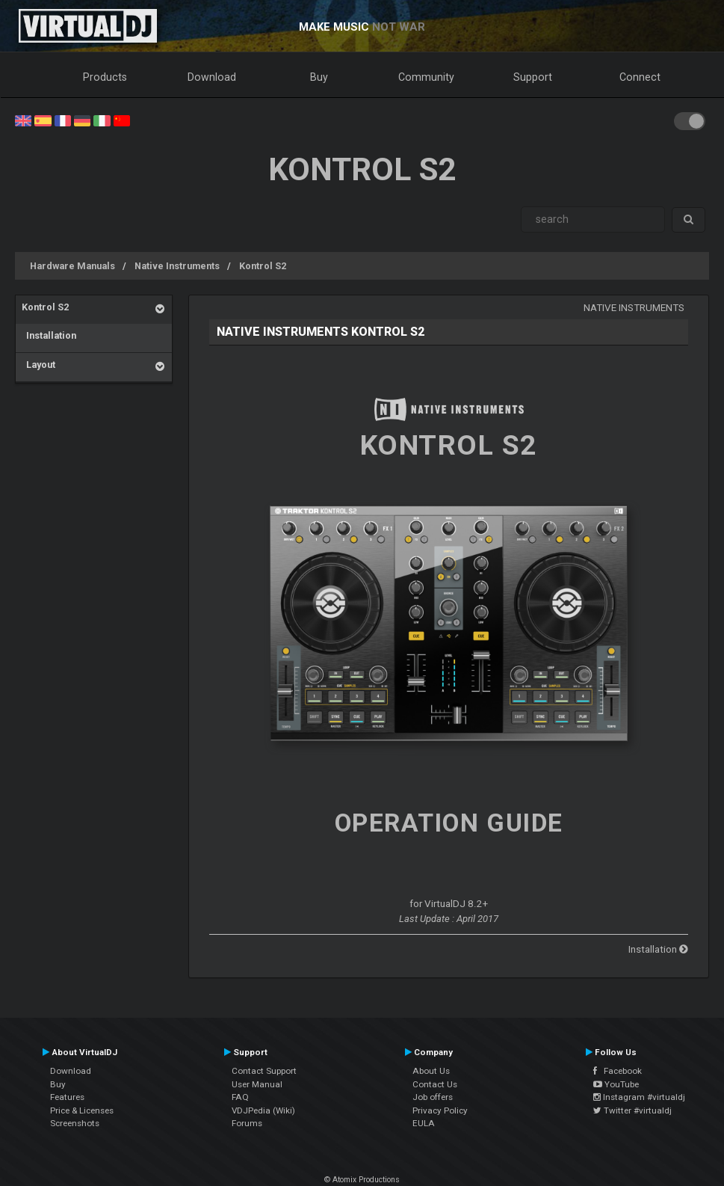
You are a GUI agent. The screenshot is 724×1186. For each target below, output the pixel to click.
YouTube (616, 1084)
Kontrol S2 (262, 265)
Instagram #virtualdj (639, 1097)
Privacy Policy (440, 1110)
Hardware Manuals (72, 265)
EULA (423, 1123)
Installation (49, 335)
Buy (319, 77)
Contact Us (434, 1084)
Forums (247, 1123)
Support (532, 77)
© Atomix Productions (362, 1180)
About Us (431, 1071)
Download (212, 77)
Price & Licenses (82, 1110)
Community (426, 77)
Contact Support (264, 1071)
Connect (639, 77)
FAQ (240, 1097)
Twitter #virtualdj (632, 1110)
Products (105, 77)
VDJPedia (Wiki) (263, 1110)
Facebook (617, 1071)
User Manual (257, 1084)
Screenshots (74, 1123)
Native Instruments (177, 265)
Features (67, 1097)
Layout (38, 364)
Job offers (432, 1097)
